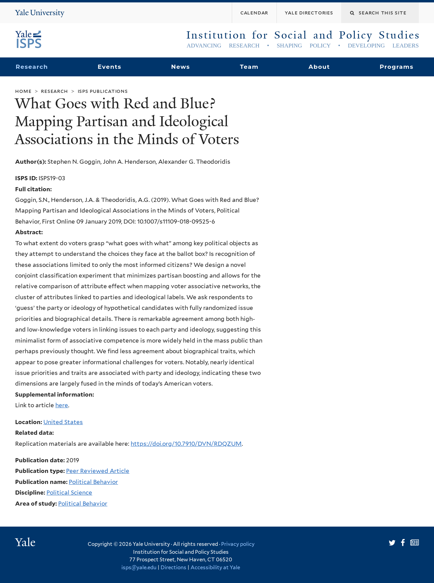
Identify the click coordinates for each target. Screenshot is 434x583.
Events (109, 66)
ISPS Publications (103, 91)
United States (63, 422)
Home (23, 91)
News (180, 66)
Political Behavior (93, 481)
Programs (397, 66)
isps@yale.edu (138, 567)
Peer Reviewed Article (97, 470)
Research (32, 66)
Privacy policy (237, 544)
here (61, 405)
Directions (173, 567)
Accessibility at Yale (215, 567)
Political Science (69, 492)
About (319, 66)
